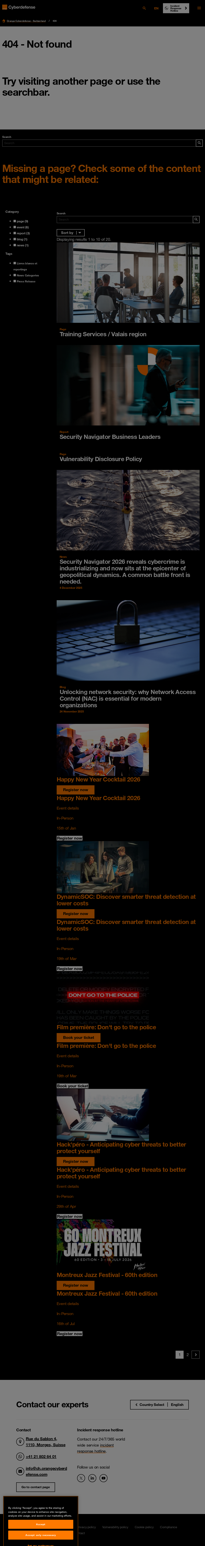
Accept (40, 1537)
